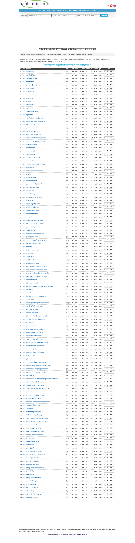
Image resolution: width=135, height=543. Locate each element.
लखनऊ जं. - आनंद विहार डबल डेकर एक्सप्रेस (36, 372)
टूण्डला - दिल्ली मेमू (30, 167)
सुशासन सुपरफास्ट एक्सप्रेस (32, 237)
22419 (24, 309)
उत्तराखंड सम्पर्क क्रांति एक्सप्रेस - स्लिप (34, 184)
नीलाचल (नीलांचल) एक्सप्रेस (32, 441)
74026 (24, 481)
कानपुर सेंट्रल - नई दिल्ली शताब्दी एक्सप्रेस (35, 352)
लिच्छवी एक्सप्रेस (30, 256)
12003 (24, 454)
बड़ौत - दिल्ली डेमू (30, 491)
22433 (24, 283)
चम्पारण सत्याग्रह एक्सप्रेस (32, 425)
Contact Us (84, 535)
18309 (24, 207)
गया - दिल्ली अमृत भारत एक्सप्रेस (33, 157)
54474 (24, 124)
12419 (24, 408)
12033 (24, 352)
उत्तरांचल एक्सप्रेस (30, 375)
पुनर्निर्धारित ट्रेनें (72, 10)
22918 (24, 448)
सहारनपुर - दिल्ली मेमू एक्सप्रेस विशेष (34, 494)
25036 (24, 184)
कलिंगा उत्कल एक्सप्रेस (31, 355)
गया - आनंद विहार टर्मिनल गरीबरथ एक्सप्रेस (35, 319)
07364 (24, 379)
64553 (24, 326)
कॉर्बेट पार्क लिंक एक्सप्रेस (31, 78)
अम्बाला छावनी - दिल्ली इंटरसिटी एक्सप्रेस (35, 161)
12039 (24, 435)
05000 (24, 464)
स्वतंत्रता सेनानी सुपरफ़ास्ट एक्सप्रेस (33, 412)
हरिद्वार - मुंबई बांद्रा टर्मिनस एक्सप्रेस (33, 428)
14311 (24, 151)
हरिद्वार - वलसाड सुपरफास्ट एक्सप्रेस (34, 451)
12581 (24, 329)
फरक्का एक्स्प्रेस (29, 95)
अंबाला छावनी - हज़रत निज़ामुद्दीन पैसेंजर (35, 233)
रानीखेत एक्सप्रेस (30, 82)
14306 (24, 484)
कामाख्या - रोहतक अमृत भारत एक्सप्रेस (34, 171)
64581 (24, 144)
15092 (24, 85)
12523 (24, 362)
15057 (24, 339)
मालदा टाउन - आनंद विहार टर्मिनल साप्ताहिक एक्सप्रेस (38, 402)
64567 (24, 128)
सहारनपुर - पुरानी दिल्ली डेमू (32, 487)
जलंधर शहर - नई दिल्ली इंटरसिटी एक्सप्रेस (35, 385)
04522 (24, 494)
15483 (24, 214)
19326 (24, 349)
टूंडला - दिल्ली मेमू (30, 174)
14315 (24, 336)
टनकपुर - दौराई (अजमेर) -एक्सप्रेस (33, 85)
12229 (24, 293)
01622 (24, 468)
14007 (24, 270)
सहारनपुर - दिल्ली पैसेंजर (31, 124)
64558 (24, 131)
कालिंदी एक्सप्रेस (30, 105)
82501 (24, 365)
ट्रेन (44, 10)
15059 (24, 342)
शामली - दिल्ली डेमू (30, 471)
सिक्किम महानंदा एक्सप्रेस (32, 214)
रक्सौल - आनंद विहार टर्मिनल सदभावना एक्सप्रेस (36, 266)
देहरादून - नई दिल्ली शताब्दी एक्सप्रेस (34, 458)
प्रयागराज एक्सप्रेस (30, 299)
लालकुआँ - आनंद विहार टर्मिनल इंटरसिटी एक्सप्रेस (37, 342)
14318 (24, 395)
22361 (24, 382)
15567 (24, 286)
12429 (24, 303)
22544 (24, 388)
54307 (24, 230)
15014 (24, 82)
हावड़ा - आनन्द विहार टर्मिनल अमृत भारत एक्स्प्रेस (36, 240)
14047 (24, 220)
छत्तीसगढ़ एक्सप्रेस (30, 253)
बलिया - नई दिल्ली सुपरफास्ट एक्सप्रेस (34, 332)
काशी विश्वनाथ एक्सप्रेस (31, 280)
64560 (24, 134)
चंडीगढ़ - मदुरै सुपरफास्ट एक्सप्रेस (33, 398)
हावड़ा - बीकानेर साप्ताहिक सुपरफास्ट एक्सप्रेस (36, 141)
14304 (24, 177)
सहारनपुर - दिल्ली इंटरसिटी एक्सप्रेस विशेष (35, 121)
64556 (24, 415)
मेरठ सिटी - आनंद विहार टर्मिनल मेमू (34, 415)
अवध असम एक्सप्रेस (30, 190)
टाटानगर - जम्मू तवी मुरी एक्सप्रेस (33, 204)
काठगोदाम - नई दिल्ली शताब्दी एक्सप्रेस (34, 435)
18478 (24, 355)
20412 (24, 223)
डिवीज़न (59, 10)
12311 (24, 200)
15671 (24, 171)
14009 (24, 425)
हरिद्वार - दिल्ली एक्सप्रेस (31, 177)
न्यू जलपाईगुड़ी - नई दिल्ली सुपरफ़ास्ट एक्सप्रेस (36, 362)
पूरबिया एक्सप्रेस (29, 359)
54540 (24, 233)
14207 (24, 108)
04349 (24, 227)
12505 (24, 445)
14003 (24, 405)
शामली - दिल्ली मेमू (30, 474)
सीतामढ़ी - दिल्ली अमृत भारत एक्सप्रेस (34, 220)
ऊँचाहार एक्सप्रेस (30, 88)
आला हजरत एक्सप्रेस (31, 151)
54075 (24, 75)
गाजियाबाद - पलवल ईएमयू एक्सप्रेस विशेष (35, 164)
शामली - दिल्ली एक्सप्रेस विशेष (33, 461)
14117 (24, 105)
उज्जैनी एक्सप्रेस (29, 392)
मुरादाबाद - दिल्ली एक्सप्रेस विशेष (33, 227)
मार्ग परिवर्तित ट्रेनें (84, 10)
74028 (24, 491)
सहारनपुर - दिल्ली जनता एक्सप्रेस (33, 478)
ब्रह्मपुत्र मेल (28, 101)
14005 (24, 256)
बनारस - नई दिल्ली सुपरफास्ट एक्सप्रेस (34, 329)
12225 (24, 111)
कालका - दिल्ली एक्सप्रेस (31, 181)
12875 (24, 441)
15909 (24, 190)
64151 (24, 194)
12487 (24, 438)
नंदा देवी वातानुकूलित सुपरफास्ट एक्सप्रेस (35, 260)
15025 (24, 243)
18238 (24, 253)
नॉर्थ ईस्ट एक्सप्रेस (30, 445)
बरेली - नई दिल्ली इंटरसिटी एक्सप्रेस (33, 336)
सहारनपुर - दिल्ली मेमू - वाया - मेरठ (33, 134)
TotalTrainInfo (52, 535)
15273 (24, 322)
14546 (24, 478)
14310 (24, 392)
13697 (24, 157)
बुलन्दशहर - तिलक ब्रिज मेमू (32, 128)
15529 (24, 418)
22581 (24, 332)
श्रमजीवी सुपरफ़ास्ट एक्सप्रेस (32, 263)
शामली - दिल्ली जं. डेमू (31, 481)
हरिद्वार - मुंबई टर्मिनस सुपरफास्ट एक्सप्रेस (35, 448)
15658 (24, 101)
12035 (24, 210)
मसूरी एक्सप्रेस (29, 115)
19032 (24, 217)
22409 (24, 319)
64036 (24, 497)
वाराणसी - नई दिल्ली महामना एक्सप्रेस (34, 306)
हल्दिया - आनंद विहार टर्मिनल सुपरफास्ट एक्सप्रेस (37, 316)
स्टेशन (48, 10)
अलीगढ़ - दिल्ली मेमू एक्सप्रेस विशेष (34, 197)
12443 (24, 316)
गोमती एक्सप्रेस (29, 408)
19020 (24, 428)
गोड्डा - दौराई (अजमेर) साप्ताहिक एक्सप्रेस (35, 118)
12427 (24, 296)
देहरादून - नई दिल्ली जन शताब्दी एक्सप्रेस (35, 346)
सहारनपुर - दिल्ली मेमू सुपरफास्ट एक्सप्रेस (35, 223)
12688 (24, 398)
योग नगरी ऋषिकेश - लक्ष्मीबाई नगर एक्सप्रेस (35, 395)
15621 (24, 421)
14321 (24, 154)
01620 (24, 461)
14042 (24, 115)
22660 (24, 369)
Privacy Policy (77, 535)
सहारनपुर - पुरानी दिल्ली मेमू (32, 131)
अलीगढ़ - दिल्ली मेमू (30, 194)
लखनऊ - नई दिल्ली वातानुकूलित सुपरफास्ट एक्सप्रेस (37, 303)
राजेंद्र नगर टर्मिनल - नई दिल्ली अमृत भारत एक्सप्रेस (37, 382)
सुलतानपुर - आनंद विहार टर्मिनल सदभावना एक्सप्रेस (37, 273)
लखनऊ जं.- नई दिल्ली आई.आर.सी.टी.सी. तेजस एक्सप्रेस (38, 365)
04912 (24, 164)
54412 (24, 313)
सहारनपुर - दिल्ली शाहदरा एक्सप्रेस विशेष (35, 468)
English (93, 10)
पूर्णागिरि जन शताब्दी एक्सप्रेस (32, 210)
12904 (24, 247)
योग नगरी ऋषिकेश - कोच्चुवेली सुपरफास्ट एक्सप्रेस (37, 369)
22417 (24, 306)
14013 (24, 273)
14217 (24, 88)
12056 (24, 346)
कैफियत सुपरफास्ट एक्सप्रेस (32, 111)
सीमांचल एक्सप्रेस (30, 438)
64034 (24, 474)
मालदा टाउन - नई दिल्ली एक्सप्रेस (33, 405)
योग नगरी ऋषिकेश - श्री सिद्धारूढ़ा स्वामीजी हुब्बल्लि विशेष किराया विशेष (41, 379)
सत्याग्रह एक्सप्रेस (30, 322)
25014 (24, 78)
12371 (24, 141)
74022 (24, 471)
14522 (24, 161)
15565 (24, 289)
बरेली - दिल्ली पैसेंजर (30, 75)
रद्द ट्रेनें (65, 10)
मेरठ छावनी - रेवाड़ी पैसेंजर (32, 313)
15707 (24, 72)
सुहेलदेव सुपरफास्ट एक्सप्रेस (32, 283)
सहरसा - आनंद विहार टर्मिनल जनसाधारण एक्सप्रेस (37, 418)
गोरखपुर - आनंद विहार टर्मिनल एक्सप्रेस (34, 339)
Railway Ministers (63, 535)
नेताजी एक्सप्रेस (29, 200)
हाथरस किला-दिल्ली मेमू (31, 144)
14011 (24, 431)
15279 (24, 359)
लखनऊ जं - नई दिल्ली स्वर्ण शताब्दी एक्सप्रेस (35, 454)
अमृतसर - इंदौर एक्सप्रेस (31, 349)
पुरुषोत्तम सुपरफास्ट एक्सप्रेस (32, 250)
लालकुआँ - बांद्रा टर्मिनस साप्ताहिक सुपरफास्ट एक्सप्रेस (38, 388)
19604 (24, 118)
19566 (24, 375)
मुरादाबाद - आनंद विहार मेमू (32, 326)
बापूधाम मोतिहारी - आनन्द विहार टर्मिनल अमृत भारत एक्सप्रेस (39, 286)
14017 (24, 276)
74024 (24, 487)
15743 (24, 98)
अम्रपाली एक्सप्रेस (30, 72)
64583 (24, 174)
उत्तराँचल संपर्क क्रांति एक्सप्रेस (32, 187)
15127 (24, 280)
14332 (24, 181)
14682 (24, 385)
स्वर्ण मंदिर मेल (29, 247)
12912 (24, 451)
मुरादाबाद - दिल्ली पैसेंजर (31, 230)
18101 (24, 204)
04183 (24, 167)
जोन (53, 10)
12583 (24, 372)
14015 (24, 266)
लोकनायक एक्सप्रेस (30, 148)
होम (40, 10)
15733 (24, 95)
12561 (24, 412)
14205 (24, 91)
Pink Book (71, 535)
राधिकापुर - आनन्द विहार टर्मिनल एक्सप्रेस (35, 431)
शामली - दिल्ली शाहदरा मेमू (32, 497)
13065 (24, 240)
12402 (24, 260)
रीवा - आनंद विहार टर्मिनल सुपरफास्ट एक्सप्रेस (36, 296)
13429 (24, 402)
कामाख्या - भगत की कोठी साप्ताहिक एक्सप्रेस (36, 138)
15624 (24, 138)
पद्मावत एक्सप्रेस (29, 108)
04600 (24, 121)
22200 (24, 237)
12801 (24, 250)
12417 (24, 299)
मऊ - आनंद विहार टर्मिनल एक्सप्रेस (33, 243)
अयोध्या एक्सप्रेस (30, 91)
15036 (24, 187)
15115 (24, 148)
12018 (24, 458)
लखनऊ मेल (29, 293)
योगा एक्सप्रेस (29, 217)
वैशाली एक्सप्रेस (29, 289)
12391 (24, 263)
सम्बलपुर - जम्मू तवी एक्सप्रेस (32, 207)
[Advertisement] (67, 31)
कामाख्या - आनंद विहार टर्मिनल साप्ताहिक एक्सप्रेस (37, 421)
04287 (24, 197)
